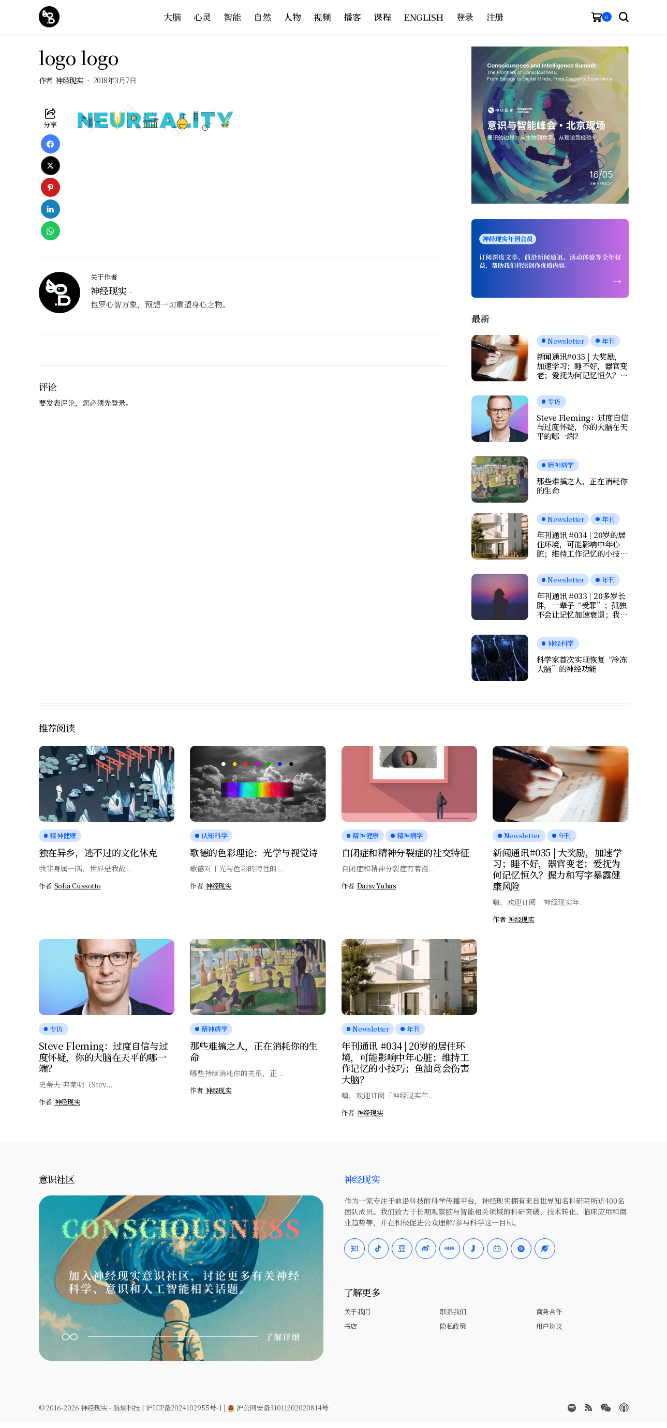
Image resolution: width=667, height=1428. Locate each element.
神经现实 (69, 80)
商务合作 (549, 1311)
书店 (350, 1326)
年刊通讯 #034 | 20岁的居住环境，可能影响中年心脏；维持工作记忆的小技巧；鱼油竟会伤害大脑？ (581, 544)
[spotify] (572, 1408)
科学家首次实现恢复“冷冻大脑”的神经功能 (582, 664)
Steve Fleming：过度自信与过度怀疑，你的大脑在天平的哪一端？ (583, 427)
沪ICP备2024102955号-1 (184, 1407)
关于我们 (357, 1311)
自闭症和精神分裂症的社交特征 (405, 852)
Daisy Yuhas (376, 886)
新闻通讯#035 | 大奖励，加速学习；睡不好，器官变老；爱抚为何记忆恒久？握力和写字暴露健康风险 (582, 366)
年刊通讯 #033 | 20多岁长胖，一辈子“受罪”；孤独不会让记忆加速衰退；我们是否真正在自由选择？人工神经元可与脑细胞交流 (582, 605)
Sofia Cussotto (77, 886)
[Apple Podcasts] (624, 1407)
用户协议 (549, 1326)
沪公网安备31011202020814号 (278, 1407)
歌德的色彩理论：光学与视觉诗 (254, 852)
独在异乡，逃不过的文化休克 (98, 852)
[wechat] (606, 1408)
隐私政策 (453, 1326)
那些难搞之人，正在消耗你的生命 (582, 486)
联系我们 (453, 1311)
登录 (118, 402)
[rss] (588, 1407)
